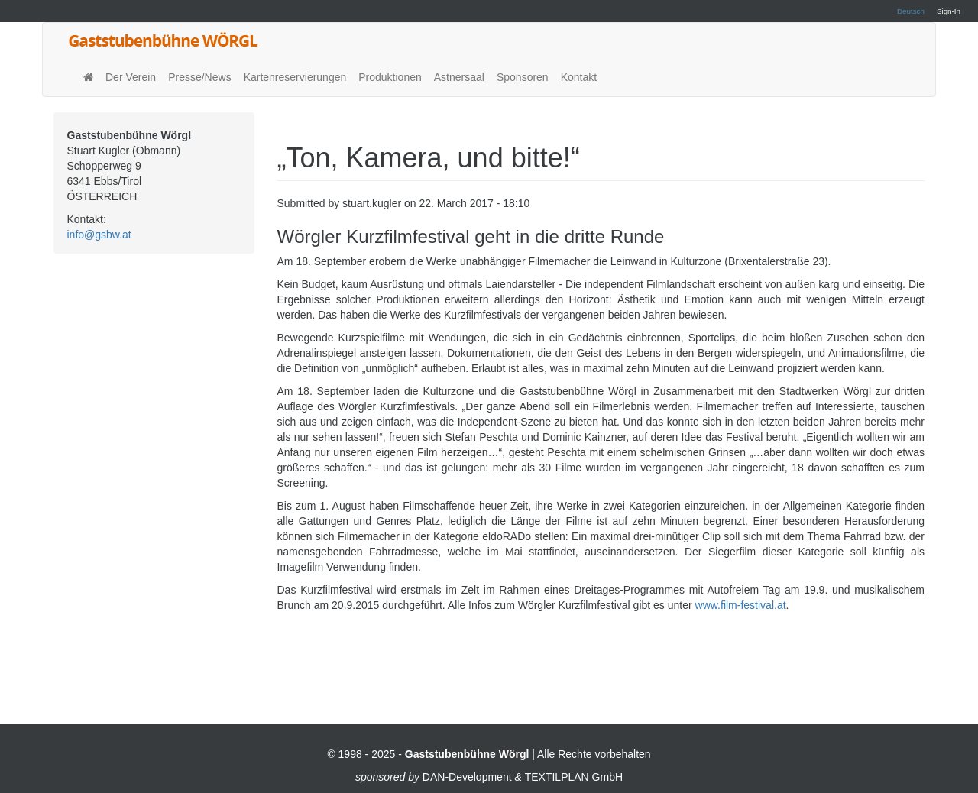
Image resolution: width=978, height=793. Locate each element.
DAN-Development (467, 777)
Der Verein (130, 77)
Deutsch (911, 11)
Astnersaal (459, 77)
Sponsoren (523, 77)
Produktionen (390, 77)
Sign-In (948, 11)
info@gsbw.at (99, 234)
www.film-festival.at (740, 605)
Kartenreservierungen (295, 77)
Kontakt (579, 77)
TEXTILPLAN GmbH (574, 777)
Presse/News (199, 77)
